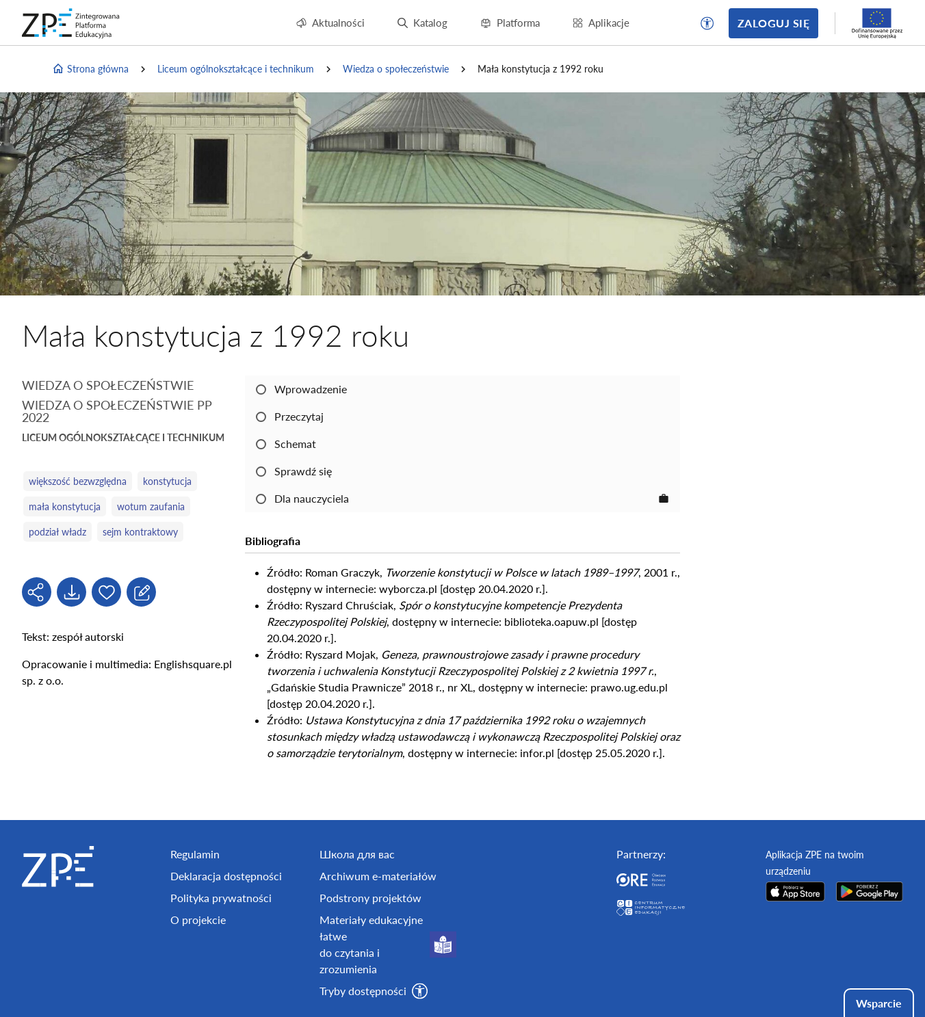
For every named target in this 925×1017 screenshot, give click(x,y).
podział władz (57, 532)
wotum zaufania (151, 506)
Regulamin (195, 853)
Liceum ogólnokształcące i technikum (235, 69)
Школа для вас (357, 853)
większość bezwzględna (78, 481)
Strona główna (90, 69)
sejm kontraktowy (140, 532)
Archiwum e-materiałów (378, 875)
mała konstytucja (65, 506)
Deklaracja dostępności (226, 875)
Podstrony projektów (370, 897)
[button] (707, 23)
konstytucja (167, 481)
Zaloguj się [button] (773, 22)
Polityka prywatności (221, 897)
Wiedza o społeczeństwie (396, 69)
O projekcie (198, 919)
